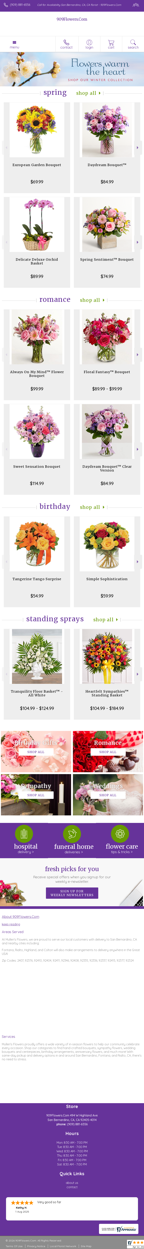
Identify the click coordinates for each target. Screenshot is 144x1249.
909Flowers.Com (72, 19)
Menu (14, 47)
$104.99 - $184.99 (107, 708)
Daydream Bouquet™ (107, 165)
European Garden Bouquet (37, 165)
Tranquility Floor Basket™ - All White (37, 693)
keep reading (11, 924)
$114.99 (37, 483)
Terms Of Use (14, 1246)
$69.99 (37, 182)
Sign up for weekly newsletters (72, 893)
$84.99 (107, 182)
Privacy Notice (36, 1246)
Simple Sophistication (107, 579)
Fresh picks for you (72, 874)
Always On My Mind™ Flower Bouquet (37, 374)
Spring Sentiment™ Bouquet (107, 259)
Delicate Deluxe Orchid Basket (37, 261)
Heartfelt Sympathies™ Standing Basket (107, 693)
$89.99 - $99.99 (107, 389)
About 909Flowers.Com (20, 916)
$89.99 (37, 276)
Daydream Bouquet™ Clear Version (107, 468)
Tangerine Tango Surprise (37, 579)
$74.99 (107, 276)
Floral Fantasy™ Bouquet (107, 372)
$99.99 (37, 389)
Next (138, 148)
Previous (6, 148)
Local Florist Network (63, 1246)
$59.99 (107, 596)
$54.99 (37, 596)
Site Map (86, 1246)
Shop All (86, 93)
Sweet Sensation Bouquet (37, 466)
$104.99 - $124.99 (37, 708)
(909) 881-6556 (20, 5)
